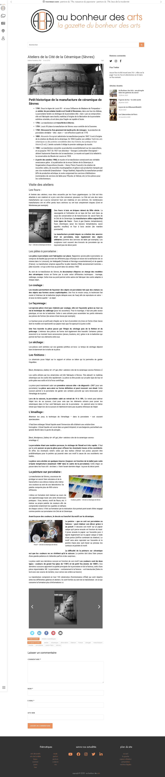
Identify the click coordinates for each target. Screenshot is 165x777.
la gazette (125, 756)
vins (55, 764)
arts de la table (35, 756)
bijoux (35, 759)
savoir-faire (50, 645)
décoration (64, 642)
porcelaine (39, 645)
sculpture (55, 762)
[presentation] (11, 2)
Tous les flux (118, 75)
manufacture (97, 642)
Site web (31, 713)
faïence (73, 642)
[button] (32, 606)
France (80, 642)
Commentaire (34, 659)
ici (63, 582)
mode (55, 754)
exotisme (35, 762)
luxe (35, 767)
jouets (35, 764)
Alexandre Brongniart (49, 136)
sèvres (58, 645)
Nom (30, 689)
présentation (125, 762)
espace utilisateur (126, 759)
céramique (54, 642)
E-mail (31, 701)
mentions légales (125, 764)
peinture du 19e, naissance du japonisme (77, 2)
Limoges (88, 642)
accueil (125, 754)
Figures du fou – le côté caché (130, 100)
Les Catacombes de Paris (128, 114)
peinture (55, 759)
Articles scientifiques (49, 639)
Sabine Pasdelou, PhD (34, 60)
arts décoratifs (35, 754)
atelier (46, 642)
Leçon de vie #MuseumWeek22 (130, 107)
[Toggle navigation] (3, 770)
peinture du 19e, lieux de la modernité (113, 2)
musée (31, 645)
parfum (55, 756)
